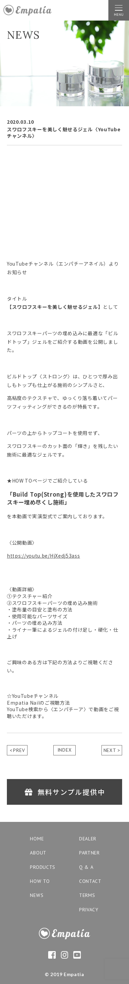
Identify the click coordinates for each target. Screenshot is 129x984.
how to (40, 881)
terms (87, 895)
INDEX (64, 750)
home (37, 839)
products (42, 867)
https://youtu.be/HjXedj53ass (43, 555)
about (38, 853)
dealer (87, 839)
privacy (88, 910)
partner (89, 853)
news (36, 895)
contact (90, 881)
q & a (86, 867)
